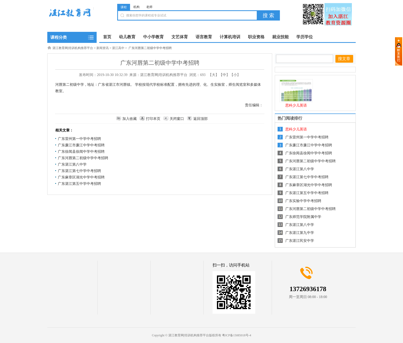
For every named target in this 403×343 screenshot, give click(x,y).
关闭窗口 (177, 119)
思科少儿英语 (296, 105)
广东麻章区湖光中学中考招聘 (81, 177)
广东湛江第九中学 (299, 233)
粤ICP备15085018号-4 (236, 335)
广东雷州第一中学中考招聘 (79, 139)
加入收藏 (129, 119)
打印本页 (153, 119)
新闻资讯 (102, 48)
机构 (136, 7)
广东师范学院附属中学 (303, 217)
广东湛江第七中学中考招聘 (79, 171)
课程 (124, 7)
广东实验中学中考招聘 (303, 201)
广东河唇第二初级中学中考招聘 (83, 158)
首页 (107, 37)
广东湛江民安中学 (299, 241)
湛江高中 (118, 48)
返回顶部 (200, 119)
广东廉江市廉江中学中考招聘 (81, 145)
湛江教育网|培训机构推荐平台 (72, 48)
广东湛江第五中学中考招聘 (79, 184)
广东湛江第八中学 (72, 164)
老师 (149, 7)
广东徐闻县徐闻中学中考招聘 (81, 152)
